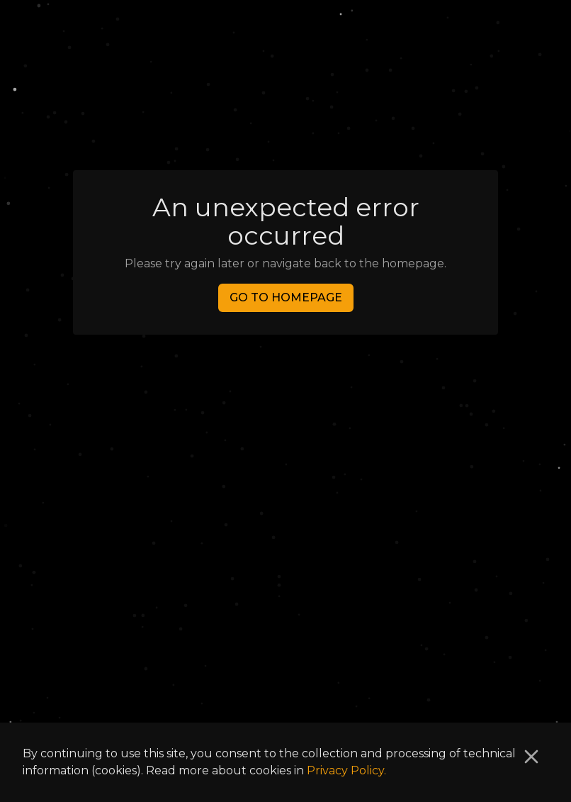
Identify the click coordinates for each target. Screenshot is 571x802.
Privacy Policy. (346, 770)
